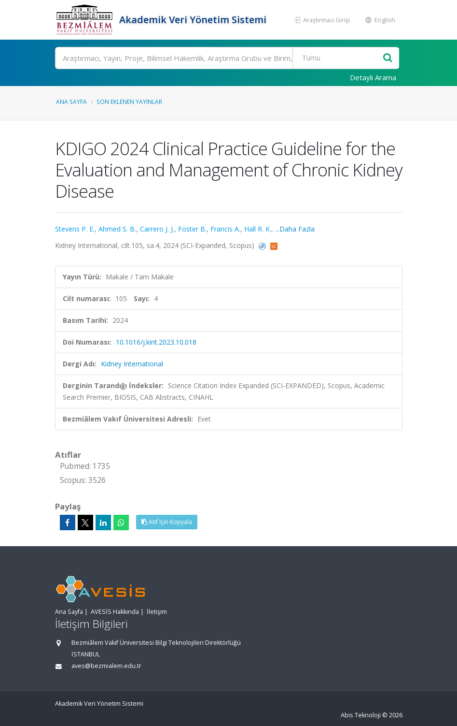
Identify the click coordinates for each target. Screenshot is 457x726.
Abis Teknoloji (361, 715)
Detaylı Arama (373, 77)
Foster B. (192, 228)
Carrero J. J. (157, 228)
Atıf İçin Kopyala (166, 522)
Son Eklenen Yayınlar (129, 101)
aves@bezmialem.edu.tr (106, 666)
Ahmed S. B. (117, 228)
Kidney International (132, 363)
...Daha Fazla (295, 228)
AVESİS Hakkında (115, 612)
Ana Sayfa (71, 101)
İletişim (157, 612)
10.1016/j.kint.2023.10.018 (156, 342)
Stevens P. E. (75, 228)
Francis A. (225, 228)
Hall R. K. (257, 228)
